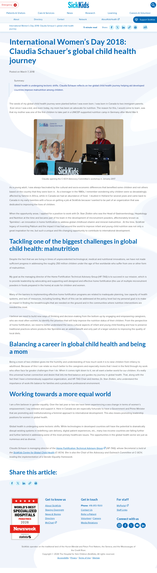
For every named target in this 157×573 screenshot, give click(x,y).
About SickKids (53, 505)
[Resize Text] (145, 27)
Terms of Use (85, 558)
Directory (38, 19)
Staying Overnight (54, 509)
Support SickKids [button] (145, 19)
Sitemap (96, 558)
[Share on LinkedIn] (123, 27)
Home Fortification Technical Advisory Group (79, 448)
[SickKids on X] (131, 525)
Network (83, 19)
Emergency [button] (9, 5)
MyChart (49, 522)
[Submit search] (153, 5)
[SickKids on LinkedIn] (143, 525)
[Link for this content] (129, 27)
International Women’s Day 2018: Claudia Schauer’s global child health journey (72, 51)
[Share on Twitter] (117, 27)
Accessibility (63, 558)
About (16, 19)
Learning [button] (112, 13)
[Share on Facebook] (111, 27)
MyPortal (121, 505)
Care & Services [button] (46, 13)
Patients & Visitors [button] (15, 13)
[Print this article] (135, 27)
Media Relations (89, 522)
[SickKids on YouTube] (137, 525)
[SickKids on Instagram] (119, 525)
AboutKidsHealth (109, 19)
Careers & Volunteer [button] (140, 13)
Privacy (73, 558)
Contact (60, 19)
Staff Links (122, 509)
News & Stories (53, 514)
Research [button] (90, 13)
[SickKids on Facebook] (125, 525)
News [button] (70, 13)
